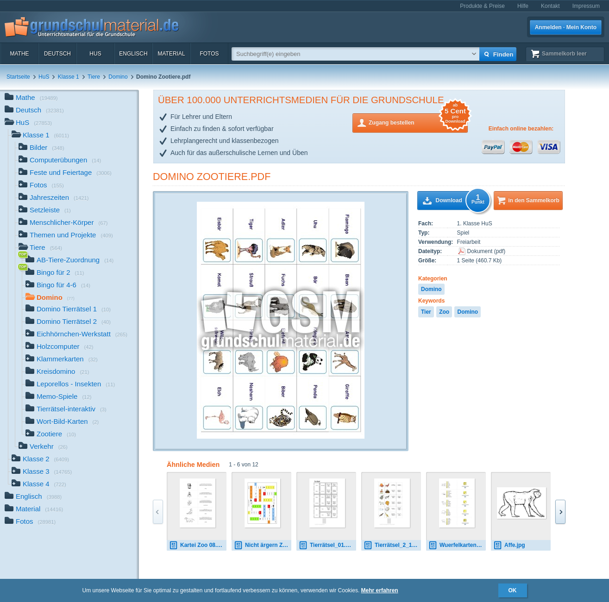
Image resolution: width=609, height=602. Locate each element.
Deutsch (57, 53)
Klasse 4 (39, 484)
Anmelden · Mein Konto (565, 27)
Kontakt (550, 6)
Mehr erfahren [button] (379, 590)
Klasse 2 (40, 459)
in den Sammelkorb (533, 200)
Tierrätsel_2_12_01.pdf (392, 545)
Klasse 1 (68, 77)
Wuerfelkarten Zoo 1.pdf (457, 545)
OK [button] (513, 590)
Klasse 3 (42, 472)
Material (171, 53)
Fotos (209, 53)
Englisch (133, 53)
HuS (95, 53)
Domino (117, 77)
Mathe (19, 53)
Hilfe (522, 6)
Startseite (18, 77)
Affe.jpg (509, 545)
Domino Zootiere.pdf (211, 176)
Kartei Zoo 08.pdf (197, 545)
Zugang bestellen (418, 121)
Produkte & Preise (482, 6)
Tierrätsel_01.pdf (326, 545)
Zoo (444, 312)
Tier (426, 312)
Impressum (586, 6)
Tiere (94, 77)
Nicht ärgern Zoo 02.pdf (262, 545)
